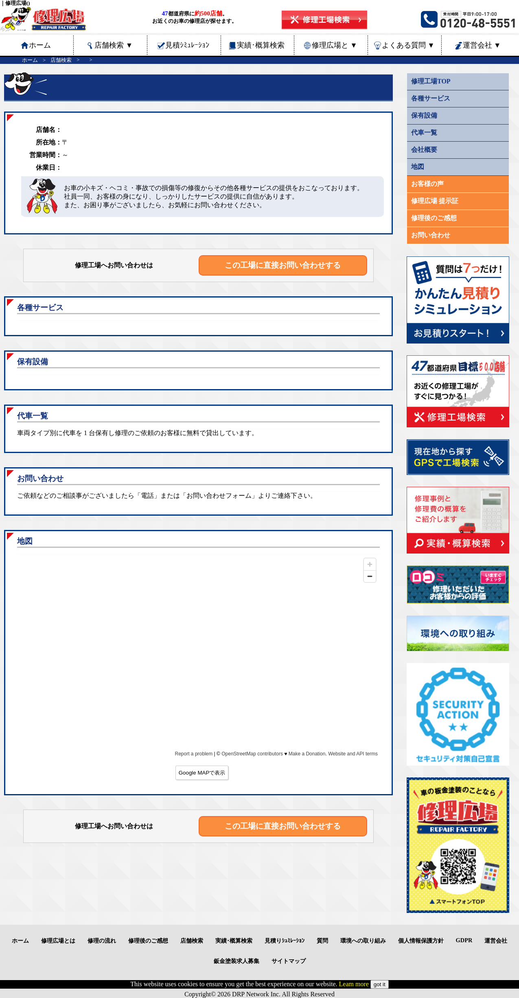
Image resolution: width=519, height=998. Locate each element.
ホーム (30, 60)
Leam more (354, 983)
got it (379, 984)
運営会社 (482, 45)
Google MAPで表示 (202, 773)
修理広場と (334, 45)
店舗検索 (113, 45)
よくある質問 (408, 45)
